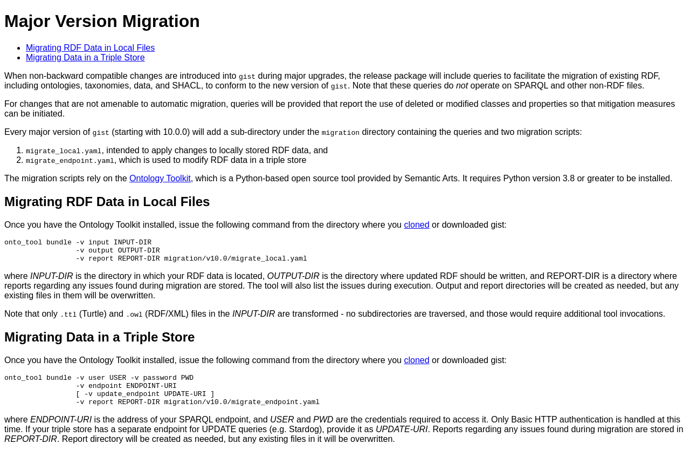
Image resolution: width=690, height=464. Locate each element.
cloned (416, 224)
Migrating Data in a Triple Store (85, 57)
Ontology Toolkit (160, 178)
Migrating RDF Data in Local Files (90, 47)
